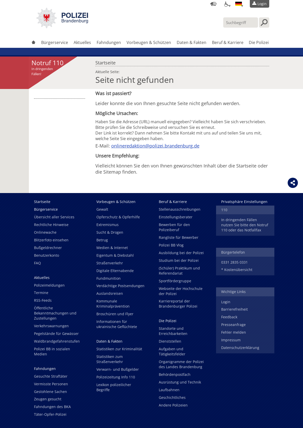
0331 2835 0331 (234, 262)
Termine (41, 292)
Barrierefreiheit (234, 309)
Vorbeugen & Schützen (149, 42)
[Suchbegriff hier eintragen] (240, 22)
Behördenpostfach (174, 374)
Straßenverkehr (109, 263)
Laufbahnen (169, 389)
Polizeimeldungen (49, 285)
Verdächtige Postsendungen (120, 285)
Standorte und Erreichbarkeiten (173, 331)
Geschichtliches (172, 397)
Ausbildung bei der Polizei (181, 252)
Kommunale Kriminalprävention (113, 304)
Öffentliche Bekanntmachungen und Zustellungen (55, 313)
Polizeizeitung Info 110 (115, 377)
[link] (62, 27)
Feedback (229, 316)
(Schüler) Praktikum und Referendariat (179, 271)
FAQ (37, 263)
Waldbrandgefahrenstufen (57, 341)
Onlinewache (45, 232)
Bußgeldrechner (48, 247)
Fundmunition (108, 278)
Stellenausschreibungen (179, 209)
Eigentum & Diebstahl (115, 255)
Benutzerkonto (46, 255)
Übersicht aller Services (54, 217)
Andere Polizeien (173, 405)
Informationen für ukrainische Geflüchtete (116, 324)
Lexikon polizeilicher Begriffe (113, 387)
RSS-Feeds (43, 300)
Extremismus (107, 224)
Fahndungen (109, 42)
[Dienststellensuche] (213, 4)
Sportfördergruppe (175, 280)
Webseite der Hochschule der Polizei (181, 291)
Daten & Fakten (191, 42)
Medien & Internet (112, 247)
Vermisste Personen (51, 383)
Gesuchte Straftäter (51, 376)
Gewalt (102, 209)
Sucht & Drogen (109, 232)
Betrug (102, 240)
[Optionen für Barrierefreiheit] (226, 4)
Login (225, 301)
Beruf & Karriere (227, 42)
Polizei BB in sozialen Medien (52, 351)
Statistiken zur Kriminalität (119, 348)
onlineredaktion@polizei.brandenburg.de (155, 146)
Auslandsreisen (109, 293)
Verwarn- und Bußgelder (117, 369)
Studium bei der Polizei (179, 260)
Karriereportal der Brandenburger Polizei (178, 304)
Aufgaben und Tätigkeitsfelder (172, 351)
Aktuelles (82, 42)
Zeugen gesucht (47, 399)
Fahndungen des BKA (52, 406)
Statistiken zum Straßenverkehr (109, 359)
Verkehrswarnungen (51, 325)
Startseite (105, 61)
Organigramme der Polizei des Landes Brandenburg (181, 364)
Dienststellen (170, 341)
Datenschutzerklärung (240, 347)
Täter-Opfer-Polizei (50, 414)
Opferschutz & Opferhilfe (118, 217)
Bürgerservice (54, 42)
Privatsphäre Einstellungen (244, 201)
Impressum (231, 339)
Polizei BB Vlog (171, 245)
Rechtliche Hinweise (51, 224)
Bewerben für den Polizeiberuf (174, 227)
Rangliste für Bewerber (178, 237)
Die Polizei (259, 42)
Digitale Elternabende (115, 270)
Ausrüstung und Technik (180, 382)
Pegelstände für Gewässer (56, 333)
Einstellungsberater (176, 217)
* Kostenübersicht (236, 269)
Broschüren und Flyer (114, 313)
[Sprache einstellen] (238, 4)
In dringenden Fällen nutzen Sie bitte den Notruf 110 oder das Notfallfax (244, 224)
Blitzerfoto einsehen (51, 240)
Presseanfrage (233, 324)
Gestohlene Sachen (50, 391)
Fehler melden (233, 332)
